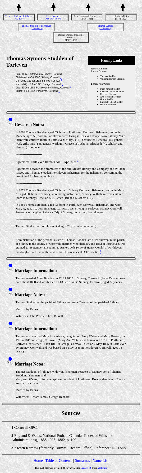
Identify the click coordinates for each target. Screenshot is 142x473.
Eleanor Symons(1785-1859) (105, 27)
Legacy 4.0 (86, 468)
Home (38, 460)
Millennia (102, 468)
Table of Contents (58, 460)
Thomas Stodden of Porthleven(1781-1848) (36, 27)
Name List (100, 460)
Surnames (82, 460)
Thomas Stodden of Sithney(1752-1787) (18, 17)
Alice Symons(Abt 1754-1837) (53, 17)
